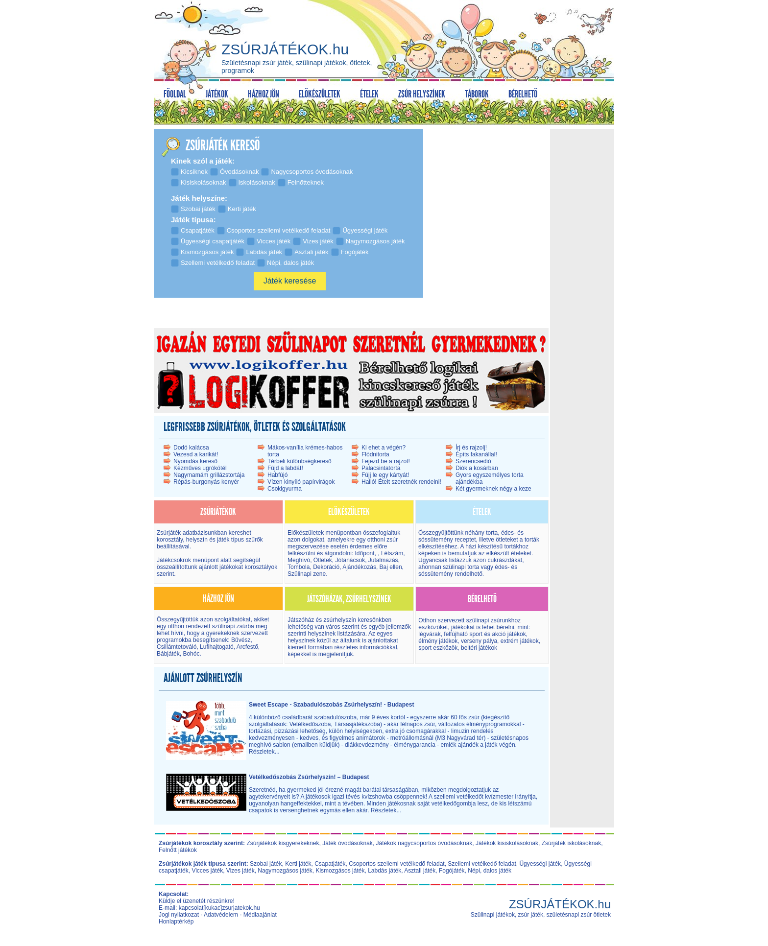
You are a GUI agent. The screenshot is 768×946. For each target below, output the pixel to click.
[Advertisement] (581, 279)
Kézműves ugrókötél (200, 468)
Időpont (363, 553)
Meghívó (299, 560)
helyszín (197, 539)
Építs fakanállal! (476, 454)
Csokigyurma (284, 488)
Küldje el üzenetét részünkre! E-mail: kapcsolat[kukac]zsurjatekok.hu (209, 904)
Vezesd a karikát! (195, 454)
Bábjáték (168, 653)
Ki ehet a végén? (383, 447)
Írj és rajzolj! (471, 447)
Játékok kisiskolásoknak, (508, 843)
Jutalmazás (383, 560)
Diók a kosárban (477, 468)
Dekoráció (326, 567)
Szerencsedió (473, 461)
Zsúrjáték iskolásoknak (571, 843)
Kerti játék (298, 863)
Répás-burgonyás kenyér (206, 481)
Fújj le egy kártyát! (385, 475)
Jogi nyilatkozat (179, 914)
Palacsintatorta (380, 468)
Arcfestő (247, 646)
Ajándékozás (359, 567)
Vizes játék (240, 870)
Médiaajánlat (260, 914)
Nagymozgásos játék (285, 870)
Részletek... (264, 751)
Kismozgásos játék (339, 870)
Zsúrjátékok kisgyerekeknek (282, 843)
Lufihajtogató (217, 646)
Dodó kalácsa (191, 447)
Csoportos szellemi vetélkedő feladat (396, 863)
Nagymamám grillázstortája (208, 475)
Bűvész (240, 640)
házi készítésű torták (492, 546)
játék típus (230, 539)
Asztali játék (419, 870)
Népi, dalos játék (489, 870)
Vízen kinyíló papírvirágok (301, 481)
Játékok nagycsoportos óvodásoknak (424, 843)
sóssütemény (435, 539)
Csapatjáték (329, 863)
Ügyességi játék (540, 863)
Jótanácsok (350, 560)
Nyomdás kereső (195, 461)
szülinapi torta (461, 567)
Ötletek (322, 560)
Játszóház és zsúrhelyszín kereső (331, 619)
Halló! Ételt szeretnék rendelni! (401, 481)
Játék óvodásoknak (347, 843)
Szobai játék (266, 863)
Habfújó (277, 475)
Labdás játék (384, 870)
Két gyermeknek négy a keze (493, 488)
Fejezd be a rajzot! (385, 461)
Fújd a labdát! (285, 468)
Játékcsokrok (174, 560)
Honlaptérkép (176, 921)
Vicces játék (207, 870)
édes (507, 532)
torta (492, 532)
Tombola (299, 567)
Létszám (392, 553)
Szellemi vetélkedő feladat (482, 863)
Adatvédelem (221, 914)
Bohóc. (192, 653)
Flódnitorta (375, 454)
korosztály (170, 539)
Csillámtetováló (176, 646)
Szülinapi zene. (307, 573)
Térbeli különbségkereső (299, 461)
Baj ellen (391, 567)
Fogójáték (452, 870)
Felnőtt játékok (178, 850)
